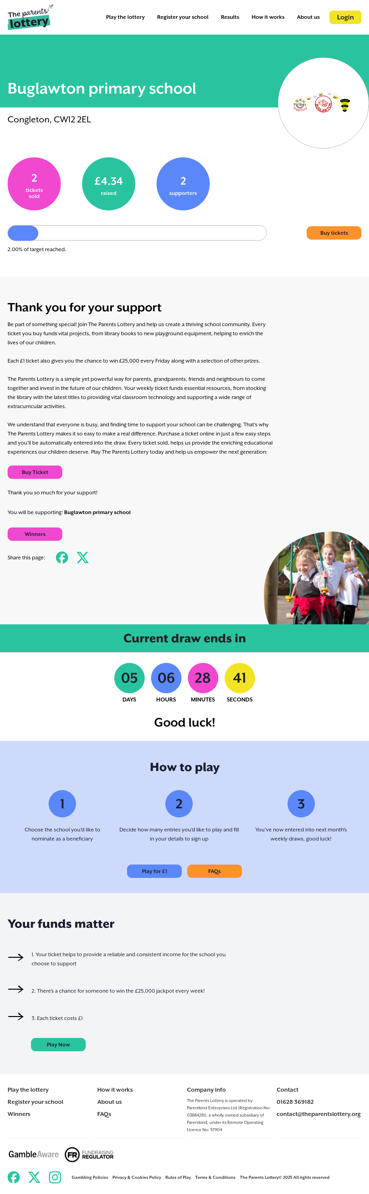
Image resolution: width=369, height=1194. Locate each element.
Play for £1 (154, 871)
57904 (216, 1129)
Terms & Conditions (215, 1177)
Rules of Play (178, 1177)
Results (230, 17)
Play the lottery (125, 17)
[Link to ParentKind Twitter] (34, 1177)
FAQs (214, 871)
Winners (35, 534)
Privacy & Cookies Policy (136, 1177)
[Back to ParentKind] (30, 17)
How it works (268, 17)
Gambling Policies (90, 1177)
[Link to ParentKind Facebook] (14, 1177)
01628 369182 (295, 1101)
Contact (287, 1089)
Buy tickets (334, 233)
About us (308, 17)
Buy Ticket (35, 472)
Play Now (58, 1045)
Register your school (183, 17)
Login (345, 17)
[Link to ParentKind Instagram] (55, 1177)
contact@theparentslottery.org (319, 1113)
